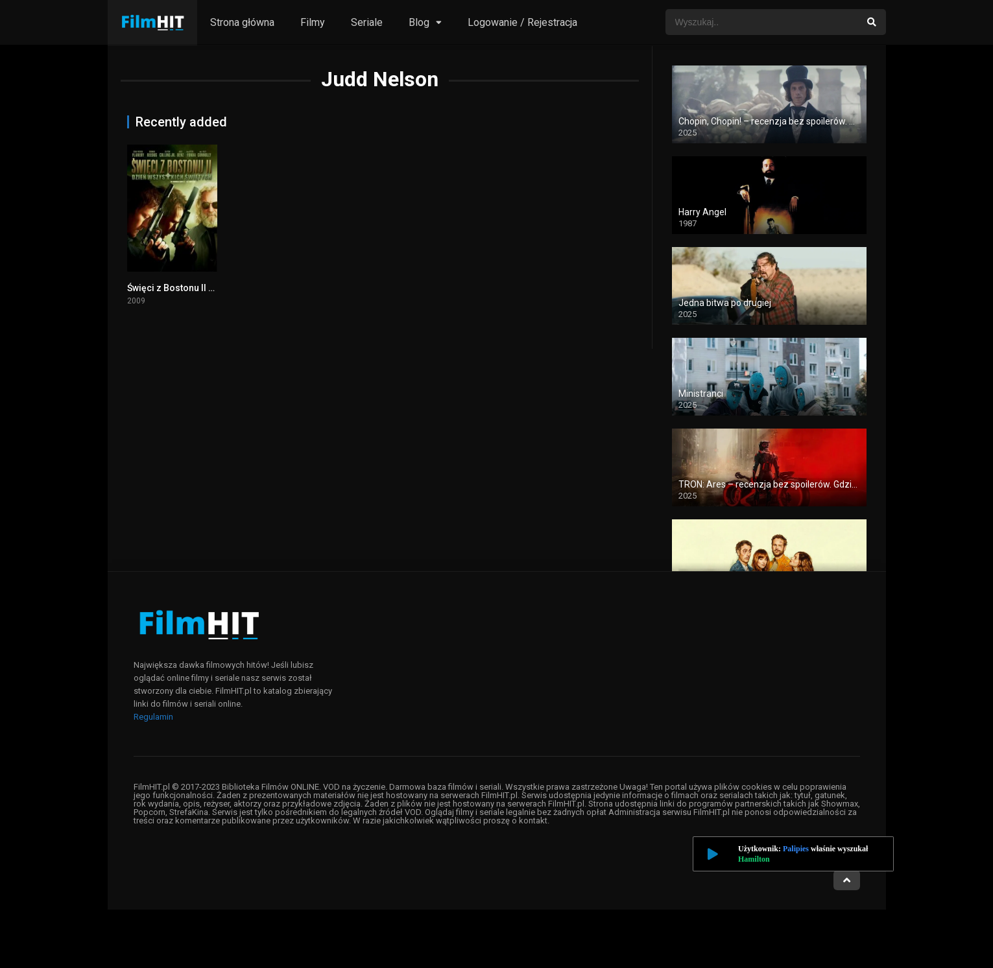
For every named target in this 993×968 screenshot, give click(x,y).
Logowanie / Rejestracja (522, 22)
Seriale (367, 22)
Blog (419, 22)
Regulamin (153, 717)
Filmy (312, 22)
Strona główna (242, 22)
